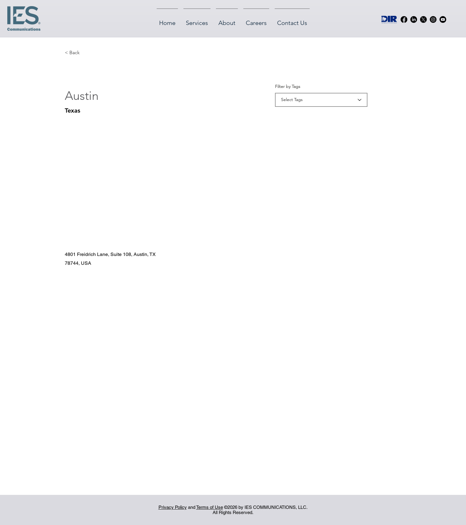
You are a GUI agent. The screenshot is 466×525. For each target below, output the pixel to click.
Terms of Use (209, 507)
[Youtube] (443, 19)
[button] (75, 53)
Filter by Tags (287, 86)
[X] (423, 19)
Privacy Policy (172, 507)
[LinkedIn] (413, 19)
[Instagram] (433, 19)
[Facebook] (404, 19)
